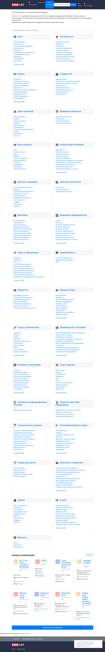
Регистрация (88, 5)
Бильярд (16, 335)
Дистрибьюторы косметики (23, 187)
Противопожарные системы (65, 56)
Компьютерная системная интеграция (68, 162)
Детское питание (19, 472)
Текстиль (17, 136)
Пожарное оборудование (64, 54)
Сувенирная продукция (21, 387)
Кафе (15, 154)
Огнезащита (60, 46)
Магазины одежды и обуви (64, 299)
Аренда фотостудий (62, 505)
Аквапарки (17, 333)
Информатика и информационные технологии (29, 277)
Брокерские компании (21, 81)
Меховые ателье (61, 306)
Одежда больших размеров (65, 312)
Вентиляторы (18, 449)
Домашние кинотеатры (21, 227)
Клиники (16, 189)
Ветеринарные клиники (63, 117)
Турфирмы (17, 520)
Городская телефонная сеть (65, 435)
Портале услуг (25, 633)
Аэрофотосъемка (61, 510)
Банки (16, 543)
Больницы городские (63, 227)
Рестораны (17, 162)
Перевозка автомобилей (64, 485)
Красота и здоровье (27, 182)
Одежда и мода (67, 290)
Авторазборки (18, 59)
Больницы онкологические (64, 237)
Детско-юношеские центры (23, 272)
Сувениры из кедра (87, 561)
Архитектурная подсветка (22, 437)
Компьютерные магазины (64, 167)
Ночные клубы (18, 349)
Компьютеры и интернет (72, 144)
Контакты (16, 639)
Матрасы (17, 123)
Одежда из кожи (61, 314)
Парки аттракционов (20, 352)
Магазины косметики (21, 239)
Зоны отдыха (18, 343)
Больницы (59, 222)
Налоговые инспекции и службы (66, 83)
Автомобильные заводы (64, 335)
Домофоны (59, 44)
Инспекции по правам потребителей (68, 81)
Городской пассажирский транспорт (68, 472)
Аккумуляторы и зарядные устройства (68, 339)
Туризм (21, 500)
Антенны (58, 433)
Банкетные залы (61, 512)
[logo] (19, 5)
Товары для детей (27, 462)
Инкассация (18, 88)
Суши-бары (17, 167)
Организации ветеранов (22, 299)
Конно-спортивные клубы (64, 383)
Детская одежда (19, 468)
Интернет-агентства (62, 152)
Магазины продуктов (21, 158)
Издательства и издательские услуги (68, 410)
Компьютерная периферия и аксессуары (69, 160)
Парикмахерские (19, 196)
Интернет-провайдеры (63, 158)
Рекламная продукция (21, 383)
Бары (15, 150)
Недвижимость (67, 252)
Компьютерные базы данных (65, 164)
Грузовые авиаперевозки (64, 474)
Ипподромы (60, 376)
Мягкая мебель (19, 127)
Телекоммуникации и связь (73, 425)
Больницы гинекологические (65, 225)
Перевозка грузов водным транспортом (69, 487)
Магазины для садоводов (22, 235)
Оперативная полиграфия (22, 376)
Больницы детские (62, 229)
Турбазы (16, 516)
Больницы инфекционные (64, 231)
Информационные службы (22, 410)
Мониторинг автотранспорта (65, 439)
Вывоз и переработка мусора (65, 522)
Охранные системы (62, 50)
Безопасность (67, 36)
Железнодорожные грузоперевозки (67, 478)
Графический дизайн (20, 372)
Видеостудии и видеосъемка (65, 516)
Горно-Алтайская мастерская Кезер (66, 563)
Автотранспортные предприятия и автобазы (70, 470)
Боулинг (16, 337)
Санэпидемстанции (62, 92)
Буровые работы (19, 447)
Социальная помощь (20, 306)
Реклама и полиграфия (29, 365)
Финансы (22, 537)
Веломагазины (61, 374)
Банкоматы (17, 545)
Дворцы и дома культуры (22, 341)
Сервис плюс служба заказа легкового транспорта (86, 598)
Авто (20, 36)
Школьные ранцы (19, 476)
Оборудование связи (62, 441)
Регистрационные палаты (64, 90)
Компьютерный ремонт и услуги (66, 169)
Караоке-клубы (19, 345)
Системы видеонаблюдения (65, 61)
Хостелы (16, 522)
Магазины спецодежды (63, 301)
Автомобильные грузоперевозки (66, 468)
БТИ (57, 262)
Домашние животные (70, 111)
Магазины (23, 215)
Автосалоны (18, 61)
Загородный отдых (20, 512)
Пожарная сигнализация (64, 52)
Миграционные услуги (21, 295)
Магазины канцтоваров (21, 237)
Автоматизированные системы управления (70, 333)
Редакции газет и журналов (65, 414)
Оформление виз (19, 514)
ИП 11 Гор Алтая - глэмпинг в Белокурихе (24, 563)
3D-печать (17, 370)
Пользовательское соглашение (32, 639)
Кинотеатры (60, 187)
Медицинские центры (21, 193)
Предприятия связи (62, 447)
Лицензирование (19, 98)
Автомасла (17, 50)
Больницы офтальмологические (66, 239)
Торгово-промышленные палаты (24, 308)
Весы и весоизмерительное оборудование (70, 343)
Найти (73, 4)
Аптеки (58, 220)
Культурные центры (62, 189)
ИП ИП (44, 560)
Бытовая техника (19, 220)
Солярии (16, 202)
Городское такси (44, 594)
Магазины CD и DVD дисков (23, 229)
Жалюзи (16, 119)
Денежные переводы (21, 85)
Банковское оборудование (64, 341)
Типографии (18, 389)
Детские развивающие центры (24, 270)
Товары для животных (63, 123)
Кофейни (17, 156)
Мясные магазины (20, 160)
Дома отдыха (18, 510)
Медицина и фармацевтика (73, 215)
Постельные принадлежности (23, 129)
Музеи (16, 347)
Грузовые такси (61, 476)
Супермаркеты (18, 164)
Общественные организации (23, 297)
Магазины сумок (61, 304)
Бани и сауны (60, 370)
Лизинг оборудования (21, 96)
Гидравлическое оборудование (66, 352)
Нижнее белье (60, 310)
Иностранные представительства (25, 90)
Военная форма (61, 295)
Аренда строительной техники (24, 435)
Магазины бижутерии (21, 231)
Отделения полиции (62, 88)
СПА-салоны (18, 204)
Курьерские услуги (20, 94)
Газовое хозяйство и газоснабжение (68, 524)
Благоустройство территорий (23, 445)
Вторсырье (59, 345)
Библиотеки (17, 260)
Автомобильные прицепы (64, 337)
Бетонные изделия (20, 443)
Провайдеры (60, 449)
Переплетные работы (21, 378)
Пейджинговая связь (63, 445)
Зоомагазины (60, 119)
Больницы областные (63, 235)
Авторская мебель (20, 117)
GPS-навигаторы (61, 430)
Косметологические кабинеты (24, 191)
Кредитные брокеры (20, 92)
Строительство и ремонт (30, 425)
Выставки (17, 339)
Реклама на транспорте (21, 380)
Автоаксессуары (19, 42)
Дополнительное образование (24, 275)
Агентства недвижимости (64, 258)
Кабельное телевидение (64, 412)
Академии (17, 258)
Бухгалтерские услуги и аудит (65, 514)
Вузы (15, 262)
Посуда (16, 131)
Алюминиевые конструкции (23, 433)
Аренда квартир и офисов (64, 260)
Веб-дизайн (59, 150)
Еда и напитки (25, 144)
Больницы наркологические (65, 233)
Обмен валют (18, 547)
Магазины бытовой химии (22, 233)
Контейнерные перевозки (64, 483)
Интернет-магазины (62, 154)
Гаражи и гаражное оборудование (67, 347)
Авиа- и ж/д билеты (20, 505)
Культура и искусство (70, 182)
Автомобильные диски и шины (24, 52)
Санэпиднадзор (61, 94)
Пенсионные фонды (20, 301)
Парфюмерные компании (22, 198)
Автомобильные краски (21, 54)
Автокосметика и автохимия (23, 46)
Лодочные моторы (62, 385)
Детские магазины (20, 225)
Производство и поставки (72, 327)
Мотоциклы (59, 389)
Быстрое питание (19, 152)
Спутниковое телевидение (64, 416)
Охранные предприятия (63, 48)
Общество (23, 290)
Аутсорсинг (17, 79)
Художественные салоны (64, 191)
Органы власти (61, 85)
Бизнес (21, 74)
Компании (41, 2)
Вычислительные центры (22, 264)
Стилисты (17, 206)
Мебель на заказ (19, 125)
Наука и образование (28, 252)
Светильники (18, 133)
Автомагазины (18, 48)
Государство (66, 74)
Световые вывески (20, 385)
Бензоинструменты (20, 441)
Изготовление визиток (21, 374)
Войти (80, 5)
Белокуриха (33, 3)
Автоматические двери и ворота (24, 430)
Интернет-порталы (62, 156)
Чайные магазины (20, 169)
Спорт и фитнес (67, 365)
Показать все (19, 64)
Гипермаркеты (18, 222)
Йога (57, 378)
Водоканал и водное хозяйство (66, 518)
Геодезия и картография (22, 266)
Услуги (63, 500)
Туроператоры (18, 518)
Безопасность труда (62, 42)
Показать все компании (52, 628)
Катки (58, 380)
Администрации (61, 79)
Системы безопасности (63, 59)
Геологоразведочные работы (23, 268)
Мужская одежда (61, 308)
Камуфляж (59, 297)
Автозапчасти (18, 44)
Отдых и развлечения (28, 327)
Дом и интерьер (25, 111)
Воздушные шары (62, 520)
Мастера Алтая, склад (23, 595)
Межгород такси (65, 594)
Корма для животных (63, 121)
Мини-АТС (59, 437)
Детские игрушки (19, 470)
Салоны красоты (19, 200)
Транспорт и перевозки (71, 462)
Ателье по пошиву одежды (64, 507)
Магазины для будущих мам (23, 474)
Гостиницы (17, 507)
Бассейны (59, 372)
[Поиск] (62, 4)
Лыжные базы (60, 387)
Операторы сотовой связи (64, 443)
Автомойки (17, 56)
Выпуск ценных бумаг (21, 83)
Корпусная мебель (20, 121)
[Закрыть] (100, 642)
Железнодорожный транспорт (66, 481)
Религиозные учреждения (22, 304)
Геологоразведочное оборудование (67, 349)
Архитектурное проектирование (24, 439)
